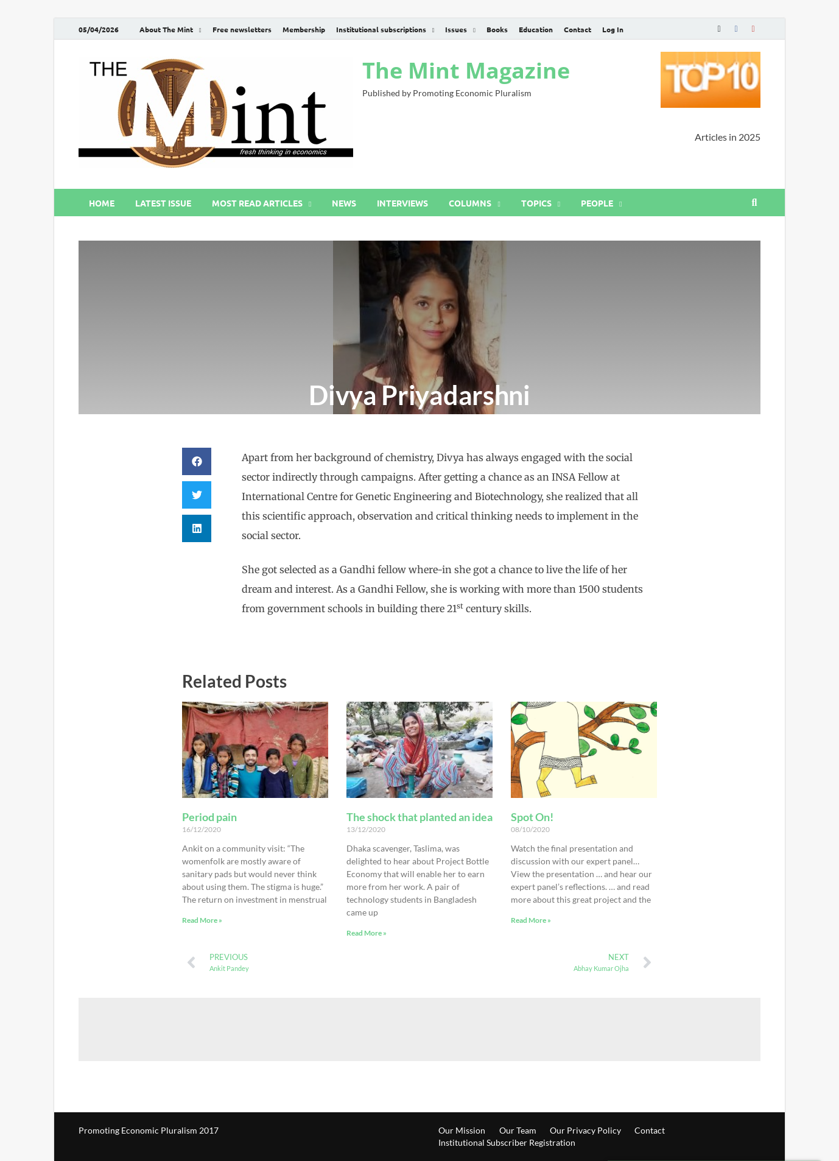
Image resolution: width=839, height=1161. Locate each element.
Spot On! (532, 817)
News (344, 202)
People (597, 202)
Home (101, 202)
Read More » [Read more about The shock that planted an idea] (366, 932)
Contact (577, 29)
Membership (304, 29)
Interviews (402, 202)
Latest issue (163, 202)
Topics (536, 202)
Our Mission (461, 1130)
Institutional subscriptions (381, 29)
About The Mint (166, 29)
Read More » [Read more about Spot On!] (531, 920)
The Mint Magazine (466, 70)
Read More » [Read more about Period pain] (202, 920)
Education (536, 29)
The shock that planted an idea (419, 817)
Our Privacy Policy (585, 1130)
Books (497, 29)
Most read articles (257, 202)
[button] (196, 461)
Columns (470, 202)
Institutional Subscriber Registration (506, 1142)
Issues (456, 29)
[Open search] (754, 203)
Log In (612, 29)
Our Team (517, 1130)
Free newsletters (242, 29)
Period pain (209, 817)
